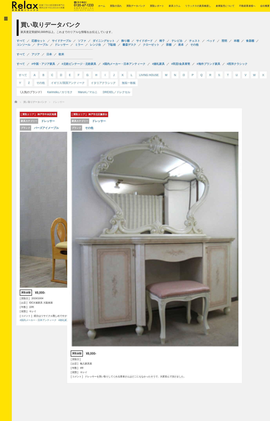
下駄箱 (112, 44)
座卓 (181, 44)
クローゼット (151, 44)
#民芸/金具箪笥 (180, 63)
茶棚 (168, 44)
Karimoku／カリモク (59, 92)
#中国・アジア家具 (43, 63)
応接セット (38, 40)
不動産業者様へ (247, 6)
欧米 (61, 54)
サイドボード (144, 40)
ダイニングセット (104, 40)
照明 (224, 40)
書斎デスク (129, 44)
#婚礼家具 (158, 63)
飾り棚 (125, 40)
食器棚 (250, 40)
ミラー (79, 44)
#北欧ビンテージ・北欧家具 (79, 63)
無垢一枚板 (129, 82)
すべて (21, 40)
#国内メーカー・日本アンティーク (124, 63)
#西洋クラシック (237, 63)
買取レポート (157, 6)
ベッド (211, 40)
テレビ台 (176, 40)
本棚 (236, 40)
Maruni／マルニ (87, 92)
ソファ (82, 40)
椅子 (162, 40)
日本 (49, 54)
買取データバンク (135, 6)
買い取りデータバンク (35, 102)
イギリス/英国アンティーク (68, 82)
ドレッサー (61, 44)
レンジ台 (95, 44)
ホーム (101, 6)
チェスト (194, 40)
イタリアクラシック (103, 82)
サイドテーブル (61, 40)
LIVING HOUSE (149, 75)
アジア (36, 54)
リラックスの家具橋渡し (198, 6)
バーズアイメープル (44, 127)
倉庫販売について (225, 6)
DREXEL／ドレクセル (116, 92)
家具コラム (174, 6)
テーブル (42, 44)
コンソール (23, 44)
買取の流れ (116, 6)
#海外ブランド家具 (208, 63)
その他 (194, 44)
